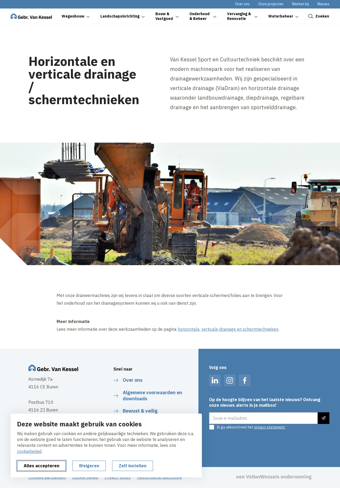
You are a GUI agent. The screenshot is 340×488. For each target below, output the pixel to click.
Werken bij (300, 4)
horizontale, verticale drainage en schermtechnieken (228, 329)
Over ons (242, 4)
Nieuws (323, 4)
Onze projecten (270, 4)
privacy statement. (270, 427)
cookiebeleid (29, 451)
